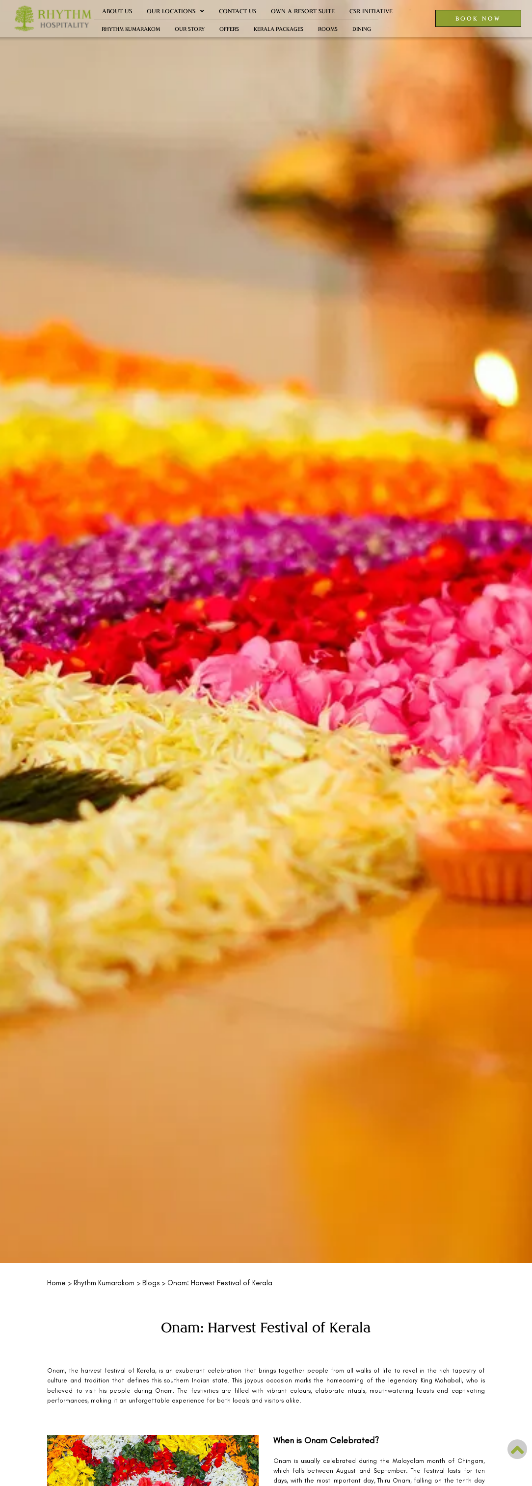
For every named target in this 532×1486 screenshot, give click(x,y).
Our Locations (175, 11)
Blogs (151, 1282)
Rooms (328, 28)
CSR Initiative (371, 11)
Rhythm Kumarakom (131, 28)
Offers (229, 28)
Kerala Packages (278, 28)
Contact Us (237, 11)
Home (56, 1282)
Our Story (190, 28)
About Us (117, 11)
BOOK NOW (478, 18)
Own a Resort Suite (303, 11)
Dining (361, 28)
